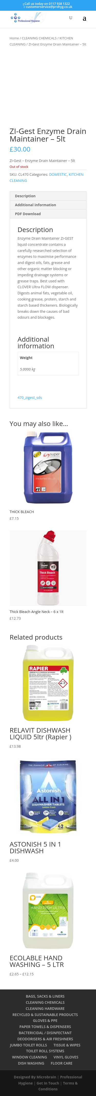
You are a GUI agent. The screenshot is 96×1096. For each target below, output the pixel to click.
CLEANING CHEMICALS (39, 38)
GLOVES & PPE (45, 1020)
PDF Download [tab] (28, 213)
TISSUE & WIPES (67, 1045)
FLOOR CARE (61, 1063)
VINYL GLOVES (66, 1057)
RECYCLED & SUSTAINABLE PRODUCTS (45, 1014)
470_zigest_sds (30, 397)
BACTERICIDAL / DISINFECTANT (45, 1032)
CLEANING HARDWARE (45, 1008)
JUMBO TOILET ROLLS (28, 1045)
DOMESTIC (58, 174)
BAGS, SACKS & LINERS (45, 996)
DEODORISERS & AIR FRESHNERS (45, 1038)
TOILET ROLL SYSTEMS (45, 1050)
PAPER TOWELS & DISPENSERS (45, 1026)
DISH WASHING (31, 1063)
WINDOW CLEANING (29, 1057)
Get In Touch (48, 1083)
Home (14, 38)
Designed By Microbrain (35, 1077)
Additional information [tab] (35, 204)
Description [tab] (25, 195)
